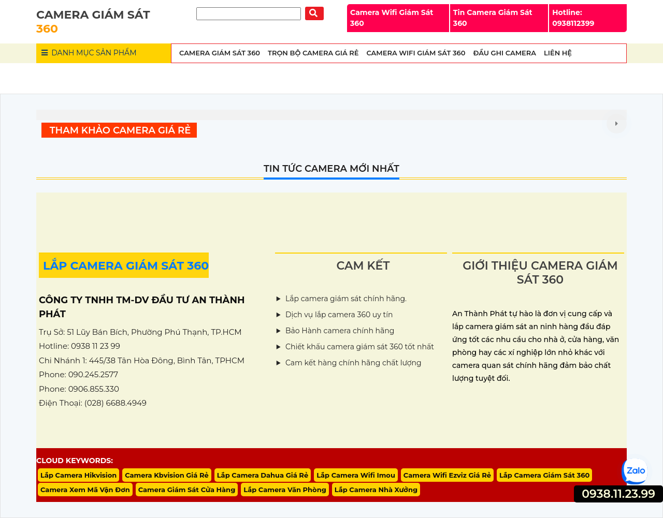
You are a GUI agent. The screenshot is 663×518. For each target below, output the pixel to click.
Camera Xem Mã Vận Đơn (85, 489)
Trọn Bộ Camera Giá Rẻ (313, 53)
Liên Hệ (558, 53)
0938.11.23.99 (618, 494)
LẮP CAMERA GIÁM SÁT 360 (126, 266)
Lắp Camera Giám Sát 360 (544, 475)
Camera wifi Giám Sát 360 (415, 53)
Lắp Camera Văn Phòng (284, 489)
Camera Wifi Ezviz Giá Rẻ (447, 475)
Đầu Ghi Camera (504, 53)
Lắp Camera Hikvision (78, 475)
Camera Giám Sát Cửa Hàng (187, 489)
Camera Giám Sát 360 (219, 53)
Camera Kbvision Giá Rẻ (167, 475)
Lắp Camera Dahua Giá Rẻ (262, 475)
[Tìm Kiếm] (248, 13)
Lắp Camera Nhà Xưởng (376, 489)
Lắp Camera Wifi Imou (355, 475)
